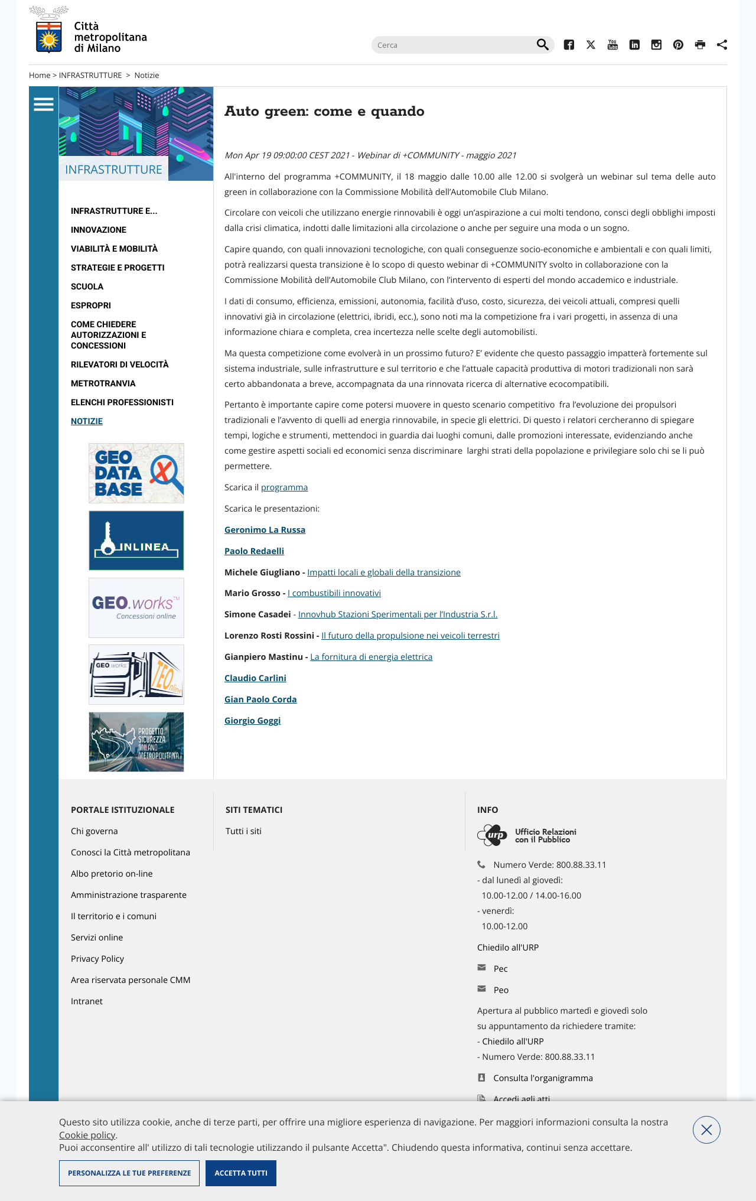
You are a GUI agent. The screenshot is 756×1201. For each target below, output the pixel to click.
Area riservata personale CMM (131, 980)
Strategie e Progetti (118, 268)
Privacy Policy (97, 959)
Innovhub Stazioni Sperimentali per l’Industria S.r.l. (398, 614)
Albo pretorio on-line (112, 874)
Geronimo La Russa (265, 530)
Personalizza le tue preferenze (129, 1173)
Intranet (87, 1001)
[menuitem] (136, 211)
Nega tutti (707, 1130)
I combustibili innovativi (334, 593)
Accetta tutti (240, 1173)
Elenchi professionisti (122, 403)
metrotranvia (103, 384)
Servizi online (97, 937)
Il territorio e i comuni (114, 916)
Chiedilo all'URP (509, 947)
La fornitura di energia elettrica (371, 657)
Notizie (146, 75)
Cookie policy (87, 1134)
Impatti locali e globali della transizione (384, 572)
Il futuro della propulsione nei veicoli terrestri (410, 636)
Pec (501, 969)
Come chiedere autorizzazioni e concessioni (108, 335)
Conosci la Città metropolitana (130, 852)
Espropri (91, 306)
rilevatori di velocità (120, 365)
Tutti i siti (244, 831)
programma (284, 487)
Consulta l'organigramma (544, 1078)
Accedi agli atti (522, 1099)
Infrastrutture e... (114, 211)
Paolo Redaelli (254, 551)
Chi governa (94, 831)
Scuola (87, 287)
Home (40, 75)
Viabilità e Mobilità (114, 249)
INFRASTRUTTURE (90, 75)
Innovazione (98, 230)
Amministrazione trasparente (129, 895)
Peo (501, 990)
